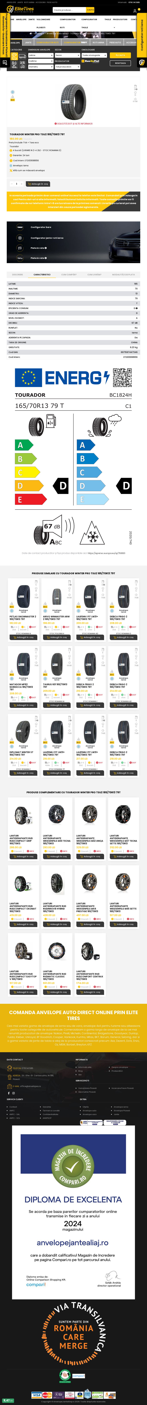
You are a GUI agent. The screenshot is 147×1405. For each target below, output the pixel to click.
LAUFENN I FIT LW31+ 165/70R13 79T (87, 618)
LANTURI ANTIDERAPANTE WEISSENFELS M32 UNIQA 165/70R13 (89, 839)
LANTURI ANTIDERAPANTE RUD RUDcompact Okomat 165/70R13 (23, 907)
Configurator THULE (89, 23)
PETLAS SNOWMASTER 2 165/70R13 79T (23, 618)
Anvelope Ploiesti (122, 1110)
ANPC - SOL (14, 1118)
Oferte (86, 1107)
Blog (80, 1071)
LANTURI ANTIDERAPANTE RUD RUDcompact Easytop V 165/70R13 (23, 975)
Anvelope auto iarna (57, 33)
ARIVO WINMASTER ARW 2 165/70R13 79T (56, 618)
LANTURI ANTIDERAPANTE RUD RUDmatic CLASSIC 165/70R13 (54, 975)
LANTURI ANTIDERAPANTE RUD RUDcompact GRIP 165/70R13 (21, 839)
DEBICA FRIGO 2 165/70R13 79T (118, 618)
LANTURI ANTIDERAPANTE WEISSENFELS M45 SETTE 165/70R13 (123, 907)
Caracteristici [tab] (42, 274)
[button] (73, 248)
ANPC (12, 1110)
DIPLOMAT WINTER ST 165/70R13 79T (21, 753)
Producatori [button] (120, 23)
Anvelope (21, 19)
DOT (32, 627)
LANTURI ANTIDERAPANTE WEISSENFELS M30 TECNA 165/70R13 (56, 839)
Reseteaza (120, 63)
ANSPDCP (47, 1118)
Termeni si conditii (51, 1110)
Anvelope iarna (121, 1107)
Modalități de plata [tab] (123, 274)
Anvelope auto (89, 1110)
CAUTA (90, 9)
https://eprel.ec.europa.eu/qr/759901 (106, 553)
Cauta (120, 55)
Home (11, 19)
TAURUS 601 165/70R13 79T (55, 685)
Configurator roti (68, 23)
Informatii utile (84, 1067)
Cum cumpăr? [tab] (69, 274)
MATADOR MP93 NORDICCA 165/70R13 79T (21, 687)
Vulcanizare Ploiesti (43, 23)
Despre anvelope (120, 1067)
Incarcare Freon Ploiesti (123, 1088)
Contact (135, 19)
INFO (30, 851)
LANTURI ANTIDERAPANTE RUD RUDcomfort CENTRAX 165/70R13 (89, 975)
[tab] (14, 42)
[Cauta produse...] (69, 10)
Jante (31, 19)
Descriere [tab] (17, 274)
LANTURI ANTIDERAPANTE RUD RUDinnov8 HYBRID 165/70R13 (54, 907)
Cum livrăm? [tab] (94, 274)
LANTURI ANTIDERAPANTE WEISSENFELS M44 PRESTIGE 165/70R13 (87, 907)
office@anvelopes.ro (30, 1086)
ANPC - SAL (14, 1114)
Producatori (117, 1071)
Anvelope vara (89, 1114)
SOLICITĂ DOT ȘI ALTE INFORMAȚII (73, 123)
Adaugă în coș (38, 184)
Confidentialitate (50, 1114)
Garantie (47, 1107)
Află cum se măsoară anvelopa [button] (27, 170)
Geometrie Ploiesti (87, 1092)
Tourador (14, 146)
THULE (108, 19)
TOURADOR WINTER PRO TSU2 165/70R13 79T (92, 33)
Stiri (80, 1074)
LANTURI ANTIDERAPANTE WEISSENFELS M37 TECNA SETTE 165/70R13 (123, 839)
